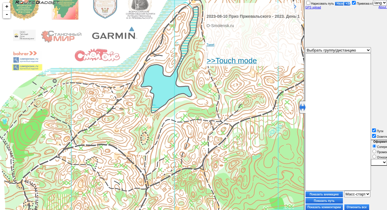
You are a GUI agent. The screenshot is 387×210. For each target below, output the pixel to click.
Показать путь (324, 200)
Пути (377, 131)
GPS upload (313, 7)
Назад (340, 3)
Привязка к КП (364, 3)
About (383, 7)
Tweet (210, 44)
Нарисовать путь (320, 3)
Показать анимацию (324, 194)
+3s (348, 3)
